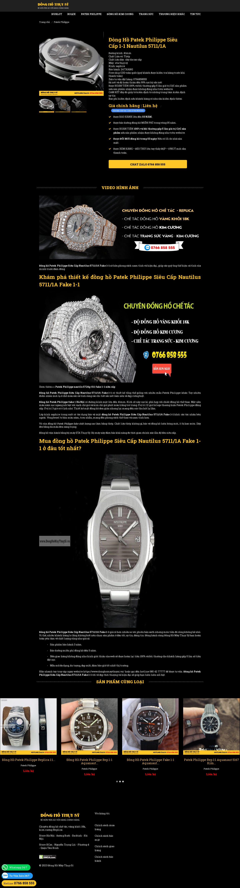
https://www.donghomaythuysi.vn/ (103, 671)
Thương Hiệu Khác (172, 14)
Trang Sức (146, 14)
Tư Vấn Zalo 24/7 (19, 876)
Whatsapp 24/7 (18, 867)
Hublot (56, 14)
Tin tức (195, 14)
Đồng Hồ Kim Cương (120, 14)
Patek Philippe (91, 14)
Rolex (71, 14)
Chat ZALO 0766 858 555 (147, 164)
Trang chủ (44, 21)
